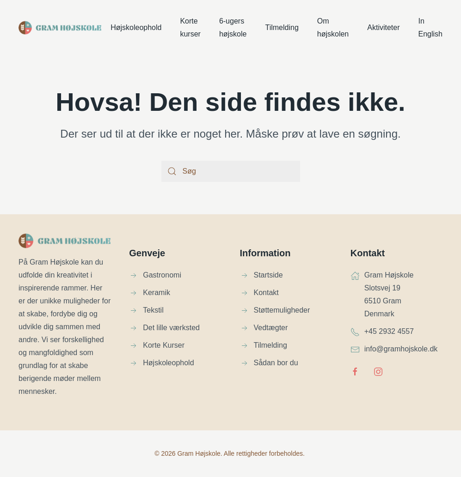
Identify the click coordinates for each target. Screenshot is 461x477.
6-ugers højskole (233, 27)
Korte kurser (190, 27)
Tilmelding (281, 27)
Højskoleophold (136, 27)
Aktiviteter (383, 27)
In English (430, 27)
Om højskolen (333, 27)
